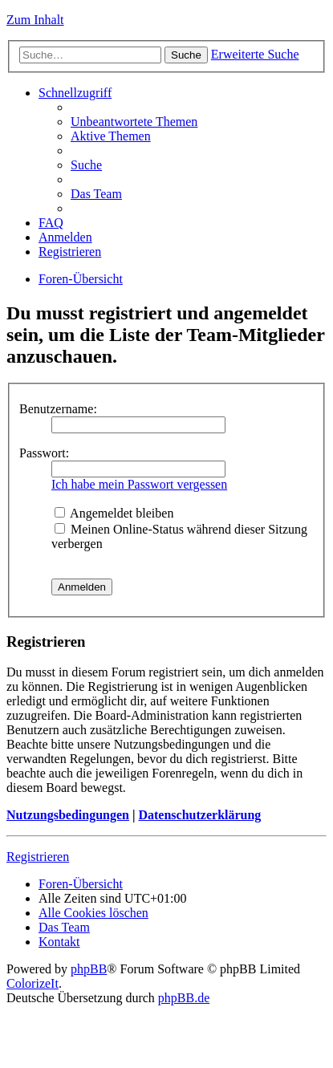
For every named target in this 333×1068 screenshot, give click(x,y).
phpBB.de (183, 998)
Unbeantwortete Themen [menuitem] (134, 121)
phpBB (89, 969)
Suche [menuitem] (86, 165)
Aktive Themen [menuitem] (111, 136)
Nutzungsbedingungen (67, 815)
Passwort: (44, 453)
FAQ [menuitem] (51, 222)
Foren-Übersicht (81, 279)
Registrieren (37, 856)
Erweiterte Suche (255, 54)
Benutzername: (58, 409)
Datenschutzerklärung (199, 815)
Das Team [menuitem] (96, 194)
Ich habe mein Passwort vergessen (139, 484)
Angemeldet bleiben (114, 513)
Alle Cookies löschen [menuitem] (93, 913)
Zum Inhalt (35, 19)
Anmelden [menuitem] (65, 237)
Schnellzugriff (75, 92)
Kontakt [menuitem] (59, 941)
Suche (186, 55)
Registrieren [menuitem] (70, 251)
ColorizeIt (32, 983)
